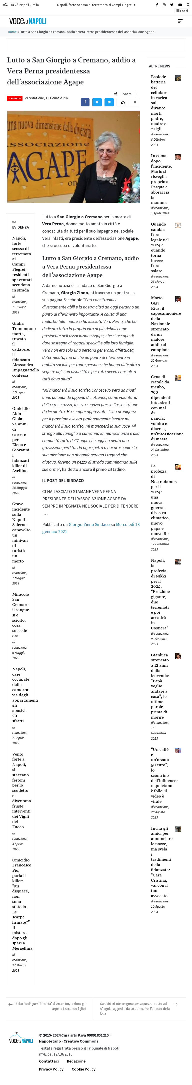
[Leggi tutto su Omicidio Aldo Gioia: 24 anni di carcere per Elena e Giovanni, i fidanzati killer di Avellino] (20, 440)
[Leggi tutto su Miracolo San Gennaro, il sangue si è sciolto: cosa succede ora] (20, 615)
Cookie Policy (84, 1069)
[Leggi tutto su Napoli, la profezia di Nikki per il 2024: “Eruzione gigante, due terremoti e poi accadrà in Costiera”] (160, 594)
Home (12, 31)
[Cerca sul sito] (157, 4)
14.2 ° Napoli (21, 4)
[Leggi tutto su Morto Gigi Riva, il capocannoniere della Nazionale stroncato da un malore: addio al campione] (160, 324)
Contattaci (49, 1061)
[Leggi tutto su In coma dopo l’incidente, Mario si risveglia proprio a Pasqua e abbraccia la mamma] (160, 179)
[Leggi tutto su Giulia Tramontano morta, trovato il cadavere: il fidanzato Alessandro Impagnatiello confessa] (20, 349)
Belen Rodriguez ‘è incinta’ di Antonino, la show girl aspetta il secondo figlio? (51, 1006)
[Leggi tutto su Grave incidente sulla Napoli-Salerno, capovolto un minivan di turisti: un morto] (20, 533)
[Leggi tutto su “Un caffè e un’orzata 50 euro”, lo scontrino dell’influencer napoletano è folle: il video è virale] (160, 775)
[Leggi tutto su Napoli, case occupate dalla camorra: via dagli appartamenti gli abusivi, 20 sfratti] (20, 695)
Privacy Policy (51, 1069)
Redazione (76, 1061)
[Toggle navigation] (180, 21)
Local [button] (182, 10)
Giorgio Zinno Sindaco (89, 524)
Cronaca (15, 98)
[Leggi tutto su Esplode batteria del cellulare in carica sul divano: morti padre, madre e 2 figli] (160, 103)
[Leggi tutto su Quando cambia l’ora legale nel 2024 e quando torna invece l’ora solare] (160, 248)
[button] (188, 4)
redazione (36, 98)
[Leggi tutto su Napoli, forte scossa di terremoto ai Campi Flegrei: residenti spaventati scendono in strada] (20, 264)
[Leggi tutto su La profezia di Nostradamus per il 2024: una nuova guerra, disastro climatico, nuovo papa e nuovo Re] (160, 500)
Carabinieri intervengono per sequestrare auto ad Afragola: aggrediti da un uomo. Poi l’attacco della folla (135, 1009)
